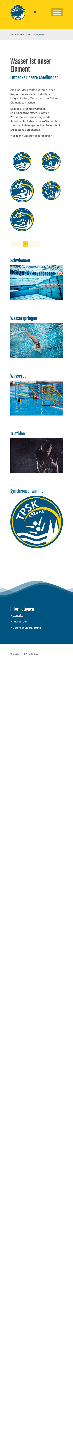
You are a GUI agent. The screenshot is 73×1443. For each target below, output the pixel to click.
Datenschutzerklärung (27, 628)
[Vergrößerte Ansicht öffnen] (22, 161)
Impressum (20, 622)
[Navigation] (57, 12)
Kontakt (18, 615)
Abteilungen (39, 34)
